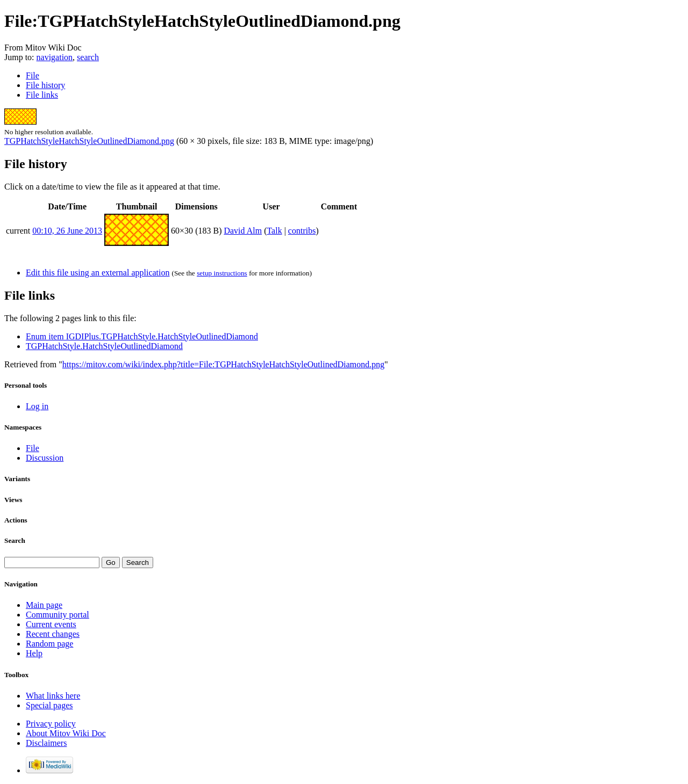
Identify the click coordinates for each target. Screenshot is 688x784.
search (88, 57)
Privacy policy (51, 723)
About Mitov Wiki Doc (66, 733)
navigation (55, 57)
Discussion (44, 457)
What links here (53, 695)
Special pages (49, 705)
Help (34, 653)
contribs (302, 230)
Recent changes (53, 633)
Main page (44, 604)
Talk (274, 230)
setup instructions (222, 273)
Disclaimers (46, 742)
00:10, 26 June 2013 (67, 230)
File (32, 75)
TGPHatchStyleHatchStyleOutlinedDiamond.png (89, 141)
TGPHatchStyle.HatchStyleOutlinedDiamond (104, 346)
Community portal (57, 614)
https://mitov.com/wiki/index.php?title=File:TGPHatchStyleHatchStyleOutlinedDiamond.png (223, 364)
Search (14, 540)
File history (45, 85)
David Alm (243, 230)
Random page (49, 643)
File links (42, 94)
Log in (37, 406)
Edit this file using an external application (97, 272)
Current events (51, 624)
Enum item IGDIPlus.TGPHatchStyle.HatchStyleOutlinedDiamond (142, 336)
